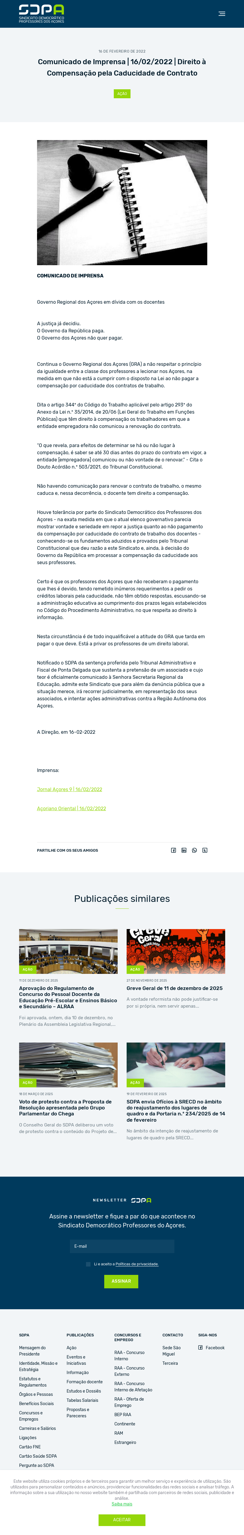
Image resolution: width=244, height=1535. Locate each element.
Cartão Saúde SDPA (38, 1456)
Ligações (27, 1438)
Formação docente (85, 1382)
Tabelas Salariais (82, 1401)
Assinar (121, 1281)
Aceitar (122, 1520)
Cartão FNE (30, 1447)
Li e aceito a (126, 1264)
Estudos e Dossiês (84, 1391)
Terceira (170, 1363)
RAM (118, 1433)
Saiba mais (122, 1504)
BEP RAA (122, 1415)
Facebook (211, 1348)
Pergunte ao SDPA (36, 1466)
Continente (124, 1424)
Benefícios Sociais (36, 1404)
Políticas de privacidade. (137, 1264)
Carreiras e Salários (37, 1429)
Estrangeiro (125, 1443)
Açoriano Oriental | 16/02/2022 (71, 808)
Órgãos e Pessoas (36, 1395)
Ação (122, 94)
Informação (78, 1373)
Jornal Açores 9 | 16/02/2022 (69, 789)
